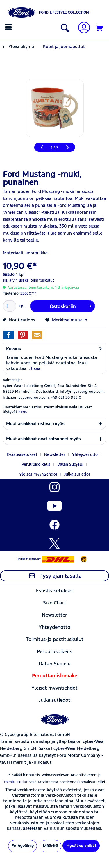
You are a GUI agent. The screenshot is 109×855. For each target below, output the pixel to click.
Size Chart (54, 603)
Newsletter (54, 454)
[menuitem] (9, 27)
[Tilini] (82, 28)
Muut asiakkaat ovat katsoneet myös (43, 438)
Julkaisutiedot (77, 474)
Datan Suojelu (70, 464)
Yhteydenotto (85, 454)
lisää (35, 368)
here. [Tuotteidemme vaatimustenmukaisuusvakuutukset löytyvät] (22, 412)
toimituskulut (16, 782)
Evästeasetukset (22, 454)
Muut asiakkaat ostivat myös (35, 423)
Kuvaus (13, 349)
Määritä (50, 846)
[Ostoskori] (100, 28)
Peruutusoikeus (36, 464)
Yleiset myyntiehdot (38, 474)
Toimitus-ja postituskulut (54, 639)
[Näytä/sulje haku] (63, 28)
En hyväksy (22, 846)
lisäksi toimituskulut (36, 280)
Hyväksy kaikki (81, 846)
